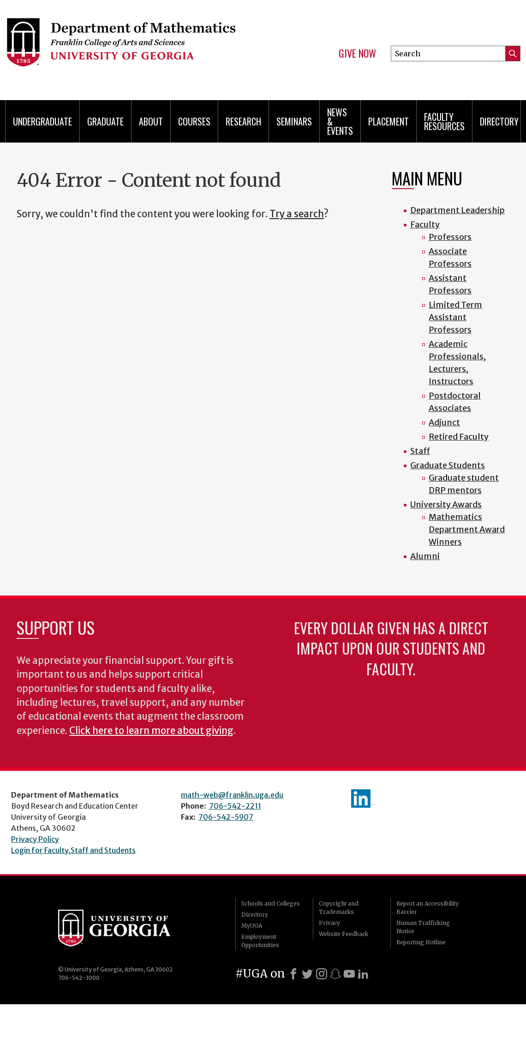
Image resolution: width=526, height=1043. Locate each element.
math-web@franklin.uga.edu (232, 794)
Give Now (357, 53)
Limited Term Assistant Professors (455, 317)
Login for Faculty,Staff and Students (73, 850)
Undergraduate (42, 121)
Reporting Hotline (421, 942)
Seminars (294, 121)
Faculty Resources (444, 121)
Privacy (329, 922)
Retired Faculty (459, 436)
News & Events (340, 121)
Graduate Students (447, 465)
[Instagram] (321, 973)
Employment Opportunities (260, 940)
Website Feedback (343, 933)
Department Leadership (457, 210)
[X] (307, 973)
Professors (450, 237)
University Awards (446, 504)
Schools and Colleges (270, 903)
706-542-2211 (235, 806)
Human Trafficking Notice (423, 927)
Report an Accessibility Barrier (427, 907)
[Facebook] (293, 973)
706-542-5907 (225, 817)
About (151, 121)
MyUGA (251, 925)
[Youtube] (349, 973)
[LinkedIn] (363, 973)
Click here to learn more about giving (151, 731)
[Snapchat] (335, 973)
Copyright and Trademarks (339, 907)
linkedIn (362, 798)
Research (243, 121)
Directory (499, 121)
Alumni (425, 556)
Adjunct (444, 422)
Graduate (105, 121)
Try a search (296, 214)
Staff (420, 451)
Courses (194, 121)
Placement (388, 121)
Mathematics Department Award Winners (467, 529)
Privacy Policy (35, 839)
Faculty (425, 224)
